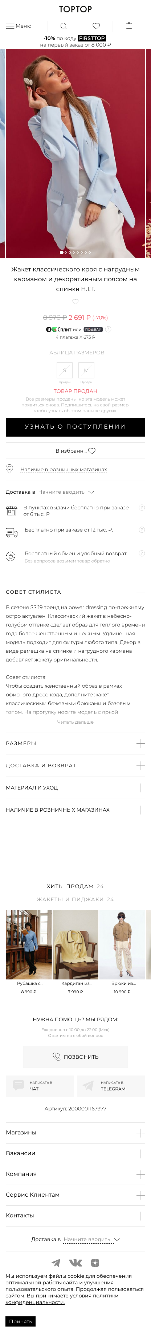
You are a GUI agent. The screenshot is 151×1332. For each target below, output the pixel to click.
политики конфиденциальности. (62, 1298)
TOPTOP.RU (75, 9)
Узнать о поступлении (75, 427)
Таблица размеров (76, 353)
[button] (62, 252)
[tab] (75, 887)
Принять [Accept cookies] (20, 1321)
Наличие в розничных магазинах (63, 469)
